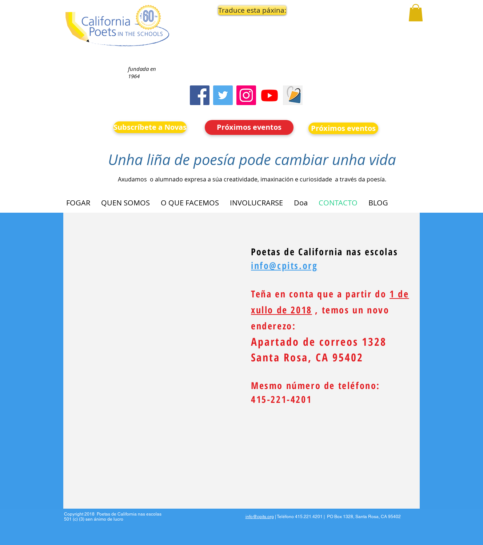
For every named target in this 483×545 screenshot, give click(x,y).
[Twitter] (223, 95)
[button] (249, 10)
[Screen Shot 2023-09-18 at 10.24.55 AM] (293, 95)
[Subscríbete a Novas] (150, 127)
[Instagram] (246, 95)
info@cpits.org (260, 516)
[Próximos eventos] (249, 127)
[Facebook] (199, 95)
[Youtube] (269, 95)
